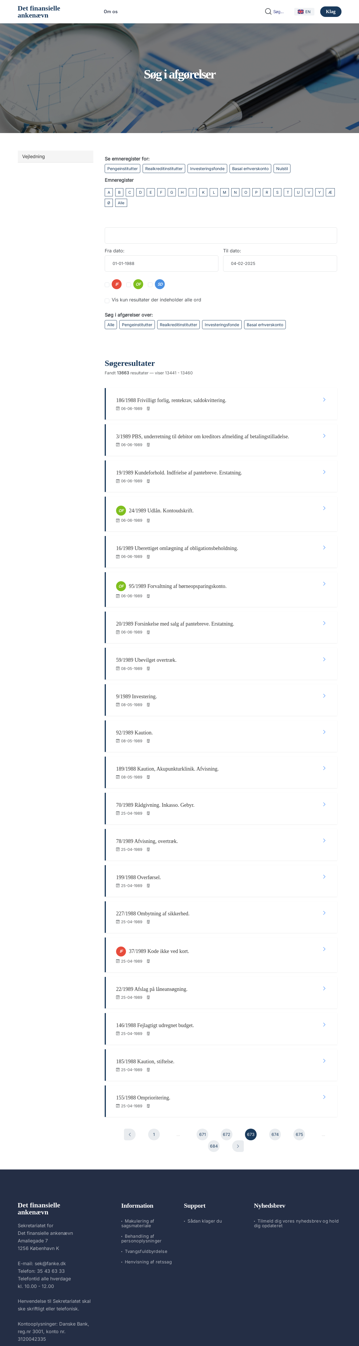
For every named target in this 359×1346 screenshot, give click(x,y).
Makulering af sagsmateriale (138, 1141)
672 (226, 1052)
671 (202, 1052)
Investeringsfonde (207, 168)
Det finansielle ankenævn (39, 11)
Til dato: (232, 250)
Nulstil (282, 168)
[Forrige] (130, 1053)
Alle (121, 202)
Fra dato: (115, 250)
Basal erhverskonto (250, 168)
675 (299, 1052)
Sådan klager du (205, 1139)
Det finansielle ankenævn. (160, 1326)
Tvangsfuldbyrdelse (146, 1169)
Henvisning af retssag (148, 1180)
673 (251, 1052)
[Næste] (238, 1064)
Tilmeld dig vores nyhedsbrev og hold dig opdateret (296, 1141)
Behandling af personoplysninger (141, 1156)
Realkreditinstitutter (164, 168)
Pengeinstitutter (122, 168)
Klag (331, 11)
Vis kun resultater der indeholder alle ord (156, 299)
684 (214, 1064)
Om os (111, 11)
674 (275, 1052)
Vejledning (33, 156)
